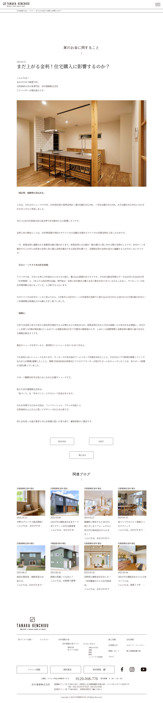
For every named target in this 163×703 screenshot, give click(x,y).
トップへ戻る (142, 609)
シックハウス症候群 (96, 657)
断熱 (90, 654)
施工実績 (112, 639)
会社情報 (130, 639)
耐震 (90, 652)
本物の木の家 (93, 647)
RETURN (62, 441)
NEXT (101, 441)
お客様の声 (112, 645)
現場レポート (113, 651)
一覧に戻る (81, 455)
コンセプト (44, 639)
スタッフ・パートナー (135, 645)
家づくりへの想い (25, 639)
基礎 (90, 650)
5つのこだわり (89, 643)
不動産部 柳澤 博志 (58, 543)
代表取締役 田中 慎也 (25, 488)
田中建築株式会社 (22, 11)
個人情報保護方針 (133, 651)
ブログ (31, 11)
